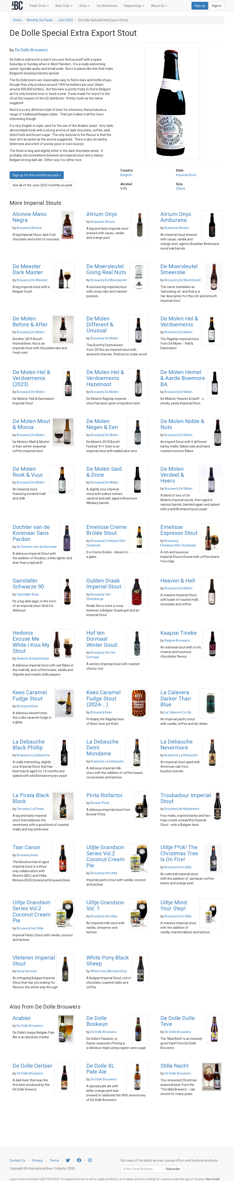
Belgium (126, 175)
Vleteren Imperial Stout (34, 961)
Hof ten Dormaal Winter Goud (101, 639)
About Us (159, 6)
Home (17, 20)
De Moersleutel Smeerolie (179, 269)
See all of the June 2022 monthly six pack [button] (42, 185)
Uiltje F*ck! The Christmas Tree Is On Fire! (179, 853)
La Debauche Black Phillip (29, 745)
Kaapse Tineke (178, 633)
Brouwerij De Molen (31, 332)
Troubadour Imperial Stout (185, 798)
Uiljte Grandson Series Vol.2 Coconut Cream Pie (105, 856)
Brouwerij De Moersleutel (108, 280)
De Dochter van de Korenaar (37, 547)
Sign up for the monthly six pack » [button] (37, 175)
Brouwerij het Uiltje (103, 873)
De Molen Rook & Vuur (28, 472)
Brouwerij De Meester (32, 280)
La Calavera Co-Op (178, 712)
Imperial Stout (186, 175)
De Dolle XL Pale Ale (100, 1069)
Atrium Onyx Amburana (175, 217)
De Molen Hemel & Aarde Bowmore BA (182, 378)
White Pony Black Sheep (107, 961)
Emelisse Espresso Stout (178, 530)
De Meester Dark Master (28, 269)
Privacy (37, 1160)
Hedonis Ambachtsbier (33, 658)
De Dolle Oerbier (33, 1066)
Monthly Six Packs (40, 20)
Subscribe (173, 1169)
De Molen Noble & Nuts (182, 424)
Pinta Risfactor (104, 795)
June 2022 (65, 20)
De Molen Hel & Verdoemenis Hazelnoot (105, 378)
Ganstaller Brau (28, 594)
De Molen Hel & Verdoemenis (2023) (31, 378)
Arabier (22, 1018)
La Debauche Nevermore (176, 745)
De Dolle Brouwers (31, 49)
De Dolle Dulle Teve (177, 1021)
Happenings (134, 6)
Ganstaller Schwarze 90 (28, 583)
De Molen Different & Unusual (99, 324)
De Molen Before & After (30, 321)
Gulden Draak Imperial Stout (103, 583)
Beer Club (64, 6)
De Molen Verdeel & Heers (172, 475)
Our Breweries (107, 6)
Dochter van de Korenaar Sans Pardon (31, 533)
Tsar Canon (26, 847)
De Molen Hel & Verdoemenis (179, 321)
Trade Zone (39, 6)
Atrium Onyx (101, 214)
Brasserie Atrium (102, 222)
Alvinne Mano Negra (29, 217)
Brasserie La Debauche (33, 755)
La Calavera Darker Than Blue (175, 698)
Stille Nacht (174, 1066)
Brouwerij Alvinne (29, 228)
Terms (54, 1160)
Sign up (199, 6)
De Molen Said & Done (104, 472)
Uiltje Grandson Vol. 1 (105, 905)
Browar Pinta (99, 803)
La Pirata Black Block (31, 798)
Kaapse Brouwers (177, 640)
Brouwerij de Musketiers (182, 809)
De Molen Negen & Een (102, 424)
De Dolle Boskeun (97, 1021)
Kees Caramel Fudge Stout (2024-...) (103, 698)
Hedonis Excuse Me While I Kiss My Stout (31, 642)
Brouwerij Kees (27, 706)
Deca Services (27, 971)
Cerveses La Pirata (30, 809)
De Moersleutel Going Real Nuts (106, 269)
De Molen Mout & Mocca (31, 424)
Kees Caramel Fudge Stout (30, 695)
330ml (180, 188)
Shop (84, 6)
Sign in (216, 6)
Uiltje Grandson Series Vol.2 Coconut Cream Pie (32, 911)
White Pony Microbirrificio (108, 971)
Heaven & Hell (177, 580)
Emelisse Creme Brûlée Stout (106, 530)
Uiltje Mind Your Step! (173, 905)
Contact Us (17, 1160)
